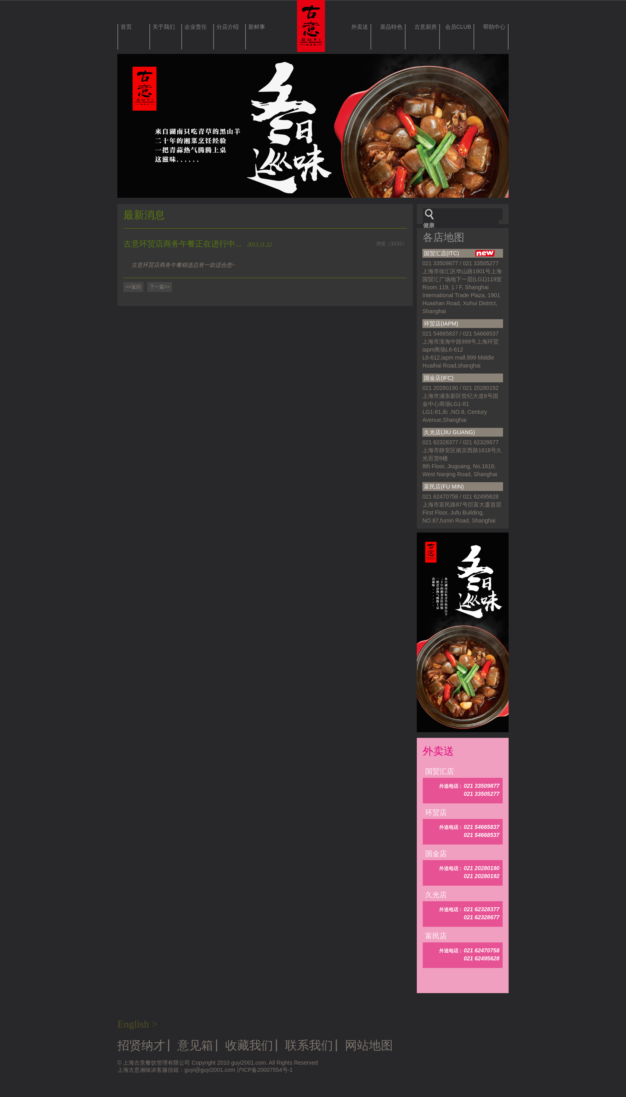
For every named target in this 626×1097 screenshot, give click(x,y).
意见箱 (195, 1045)
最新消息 (144, 215)
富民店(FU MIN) (444, 486)
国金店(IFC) (439, 378)
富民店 (436, 936)
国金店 (436, 854)
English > (137, 1024)
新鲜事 (256, 27)
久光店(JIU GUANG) (449, 432)
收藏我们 (249, 1045)
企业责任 (195, 27)
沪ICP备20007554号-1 (265, 1070)
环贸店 (436, 813)
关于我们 (164, 27)
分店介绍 (227, 27)
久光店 (436, 895)
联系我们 (309, 1045)
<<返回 (133, 287)
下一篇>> (160, 287)
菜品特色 (391, 27)
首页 (126, 27)
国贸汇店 (439, 771)
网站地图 (369, 1045)
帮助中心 (494, 27)
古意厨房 (425, 27)
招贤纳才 (141, 1045)
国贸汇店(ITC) (459, 253)
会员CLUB (458, 27)
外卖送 (359, 27)
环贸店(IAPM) (441, 323)
